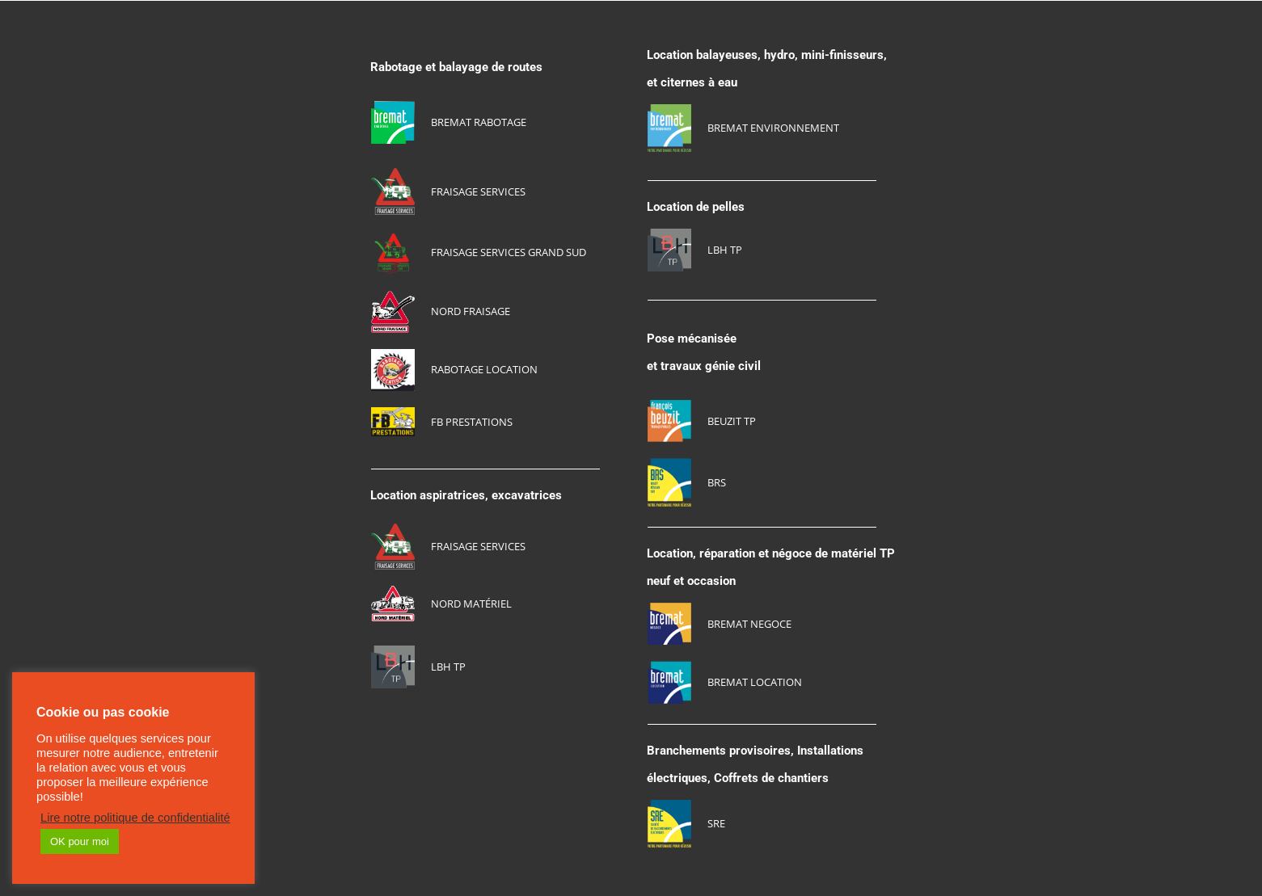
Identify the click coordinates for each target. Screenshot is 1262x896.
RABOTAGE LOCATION (484, 369)
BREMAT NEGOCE (749, 623)
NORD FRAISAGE (470, 311)
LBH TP (448, 666)
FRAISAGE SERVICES (478, 191)
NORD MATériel (471, 603)
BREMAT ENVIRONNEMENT (773, 127)
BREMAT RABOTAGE (478, 122)
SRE (716, 823)
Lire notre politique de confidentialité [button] (135, 817)
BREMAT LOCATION (754, 682)
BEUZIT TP (731, 421)
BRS (716, 482)
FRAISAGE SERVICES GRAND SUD (508, 252)
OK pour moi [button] (79, 841)
